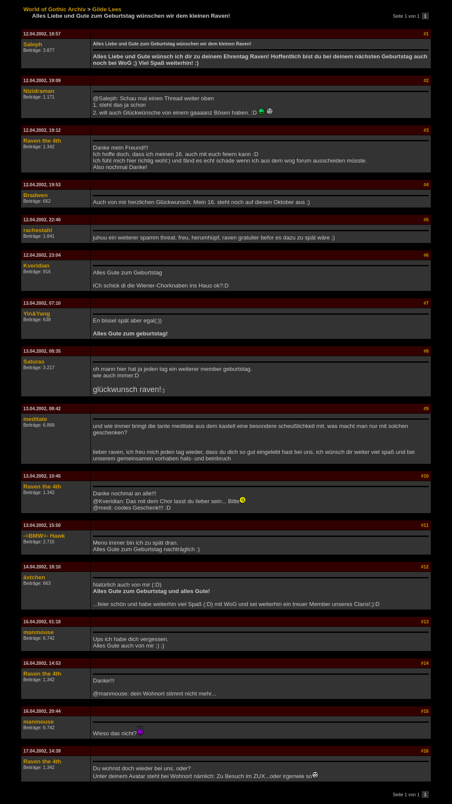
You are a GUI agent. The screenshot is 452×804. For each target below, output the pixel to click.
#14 (425, 663)
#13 (425, 621)
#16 (425, 750)
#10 (425, 476)
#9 (426, 408)
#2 (426, 80)
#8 (426, 351)
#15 (425, 711)
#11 (425, 525)
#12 (425, 566)
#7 (426, 303)
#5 (426, 219)
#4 (426, 184)
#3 (426, 130)
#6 (426, 255)
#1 (426, 33)
